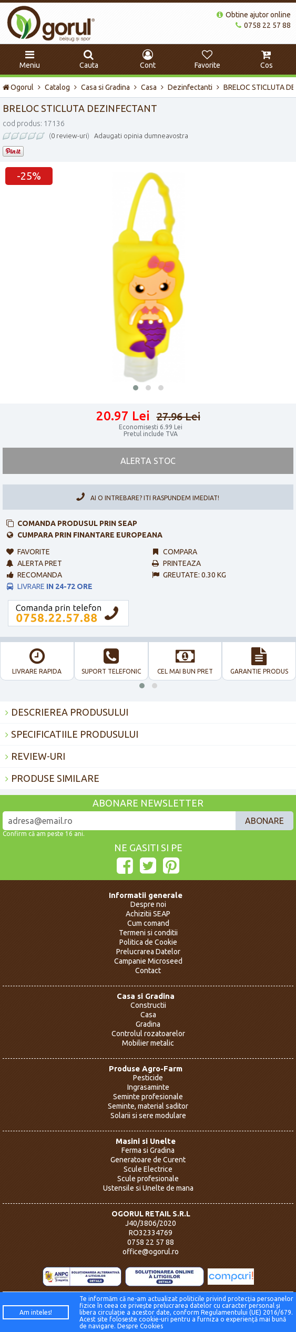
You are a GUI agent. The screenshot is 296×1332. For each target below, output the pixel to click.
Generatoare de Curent (148, 1159)
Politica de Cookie (148, 942)
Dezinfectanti (190, 87)
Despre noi (148, 904)
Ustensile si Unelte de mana (148, 1188)
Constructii (148, 1005)
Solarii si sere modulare (148, 1115)
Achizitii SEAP (148, 914)
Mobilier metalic (148, 1043)
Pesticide (148, 1077)
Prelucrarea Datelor (148, 951)
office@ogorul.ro (151, 1251)
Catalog (57, 87)
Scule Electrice (148, 1169)
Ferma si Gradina (148, 1150)
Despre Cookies (140, 1326)
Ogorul (18, 87)
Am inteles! (35, 1312)
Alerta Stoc (148, 461)
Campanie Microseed (148, 961)
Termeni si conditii (148, 932)
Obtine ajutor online (254, 15)
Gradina (148, 1024)
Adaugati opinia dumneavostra (141, 135)
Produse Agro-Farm (145, 1068)
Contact (148, 970)
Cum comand (148, 923)
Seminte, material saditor (148, 1106)
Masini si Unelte (146, 1141)
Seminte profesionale (148, 1096)
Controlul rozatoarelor (148, 1033)
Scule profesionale (148, 1178)
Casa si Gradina (105, 87)
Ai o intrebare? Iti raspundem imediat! (145, 496)
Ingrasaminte (148, 1087)
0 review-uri (69, 135)
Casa (149, 87)
